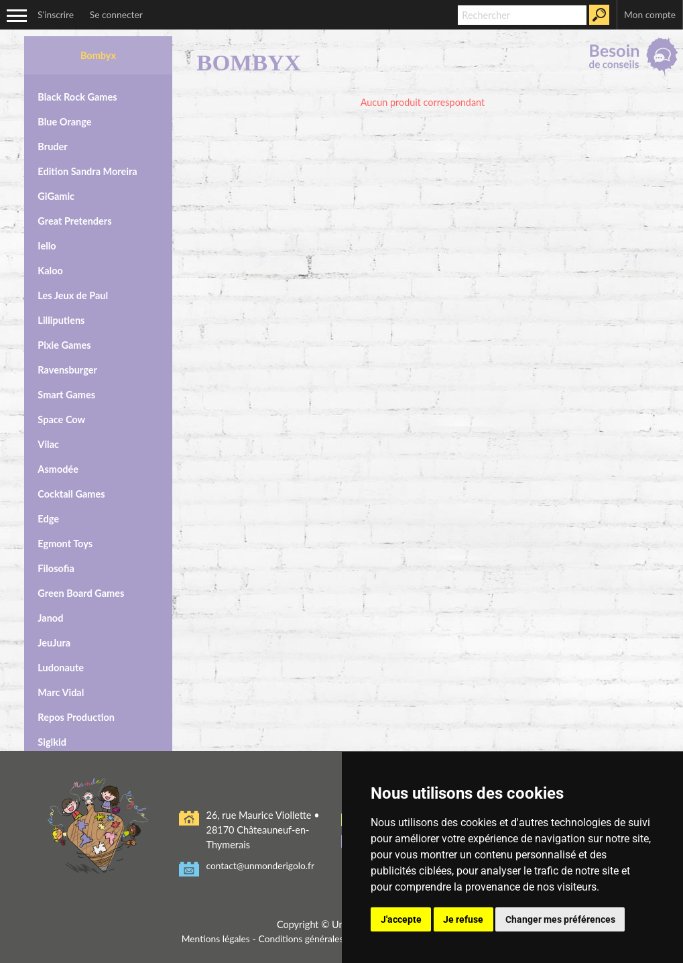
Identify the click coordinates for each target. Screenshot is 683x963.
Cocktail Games (71, 490)
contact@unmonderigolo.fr (263, 862)
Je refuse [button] (463, 919)
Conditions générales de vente (319, 935)
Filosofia (56, 565)
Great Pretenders (74, 217)
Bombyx (98, 52)
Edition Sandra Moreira (87, 168)
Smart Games (66, 391)
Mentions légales (211, 935)
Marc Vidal (61, 689)
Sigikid (52, 738)
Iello (47, 242)
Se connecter (119, 14)
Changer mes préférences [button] (560, 919)
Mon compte (648, 14)
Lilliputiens (61, 317)
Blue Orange (64, 118)
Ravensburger (67, 366)
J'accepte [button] (401, 919)
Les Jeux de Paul (73, 292)
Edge (48, 515)
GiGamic (56, 193)
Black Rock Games (77, 93)
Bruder (52, 143)
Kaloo (50, 267)
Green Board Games (81, 590)
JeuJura (54, 639)
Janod (50, 614)
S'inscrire (57, 14)
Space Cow (61, 416)
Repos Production (76, 714)
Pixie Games (64, 341)
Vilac (48, 441)
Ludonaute (61, 664)
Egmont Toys (65, 540)
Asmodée (58, 465)
